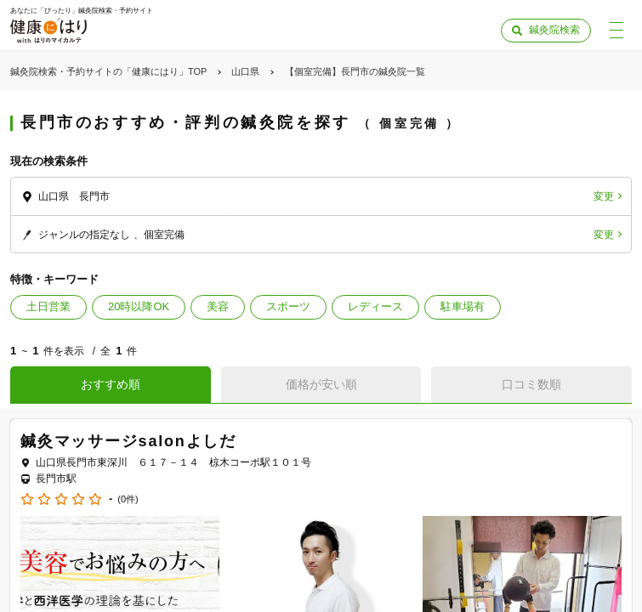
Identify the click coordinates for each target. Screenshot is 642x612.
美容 (218, 306)
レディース (375, 306)
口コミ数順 (531, 384)
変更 (604, 196)
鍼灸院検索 (554, 30)
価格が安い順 (321, 384)
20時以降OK (138, 306)
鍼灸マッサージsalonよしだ (128, 441)
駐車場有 (462, 306)
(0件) (127, 499)
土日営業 (48, 306)
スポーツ (288, 306)
